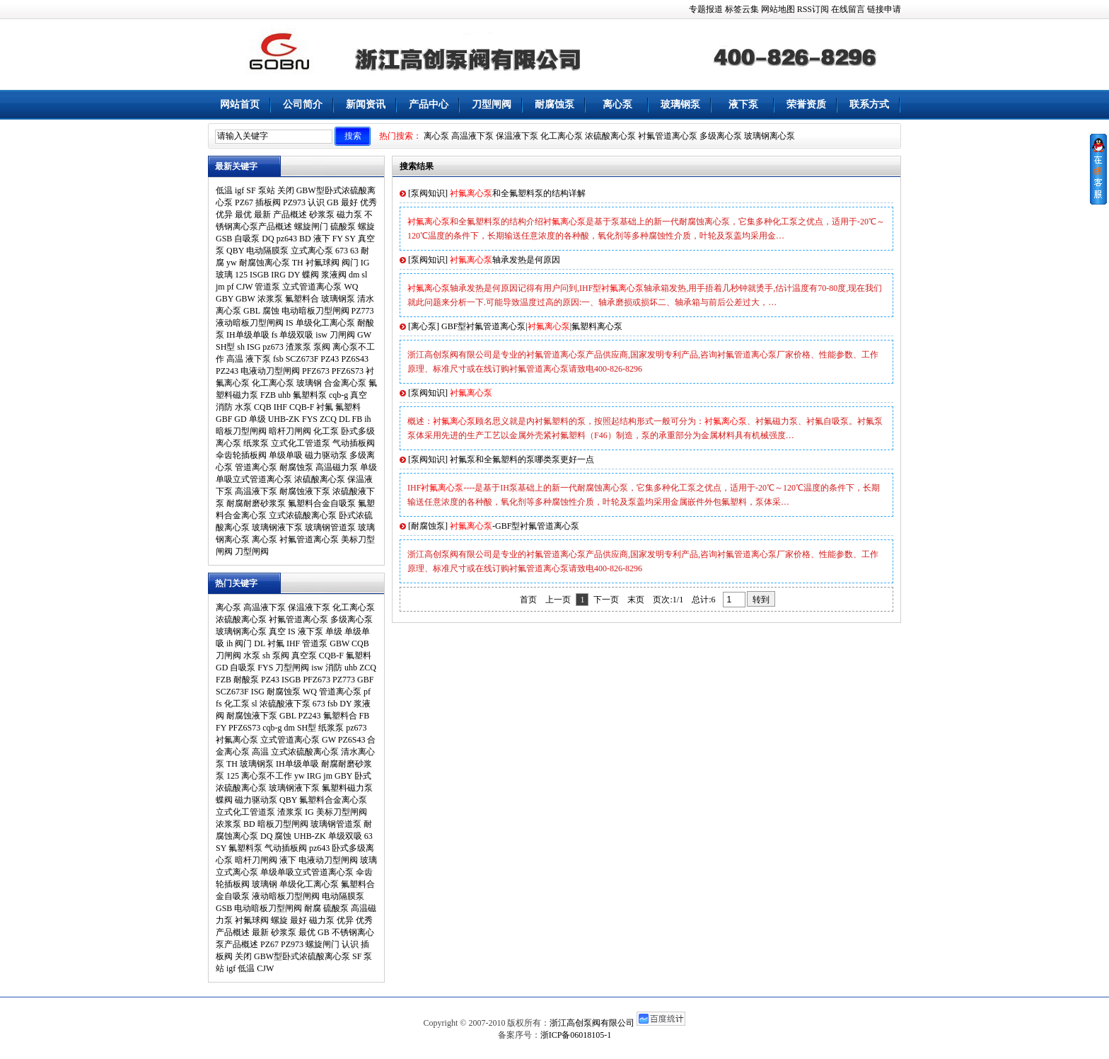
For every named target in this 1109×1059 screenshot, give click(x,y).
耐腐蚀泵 (554, 104)
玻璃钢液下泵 (277, 527)
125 (241, 275)
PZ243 (227, 371)
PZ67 (244, 202)
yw (231, 263)
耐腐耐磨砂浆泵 (256, 503)
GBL (251, 311)
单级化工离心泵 (325, 323)
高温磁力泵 (336, 467)
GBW (245, 299)
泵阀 (321, 347)
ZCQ (328, 419)
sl (364, 275)
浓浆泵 (270, 299)
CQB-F (301, 407)
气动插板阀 (353, 443)
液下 (321, 239)
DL (344, 419)
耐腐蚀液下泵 (304, 491)
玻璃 (224, 275)
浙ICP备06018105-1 (576, 1035)
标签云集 (742, 9)
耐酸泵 (246, 680)
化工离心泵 (561, 136)
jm (220, 287)
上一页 (558, 600)
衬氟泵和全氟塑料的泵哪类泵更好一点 (522, 459)
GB (333, 202)
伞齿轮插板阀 (241, 455)
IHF (280, 407)
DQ (268, 239)
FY (337, 239)
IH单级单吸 (247, 335)
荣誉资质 (806, 104)
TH (297, 263)
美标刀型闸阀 (341, 812)
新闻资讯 (365, 104)
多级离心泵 (720, 136)
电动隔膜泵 (267, 251)
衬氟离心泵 (237, 740)
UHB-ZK (284, 419)
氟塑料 (348, 407)
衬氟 (324, 407)
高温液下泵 (472, 136)
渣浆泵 (298, 347)
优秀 (368, 202)
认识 (316, 202)
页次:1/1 (668, 600)
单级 (257, 419)
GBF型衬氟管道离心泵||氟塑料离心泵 (531, 326)
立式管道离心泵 (312, 287)
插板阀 (268, 202)
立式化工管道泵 (300, 443)
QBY (235, 251)
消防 (224, 407)
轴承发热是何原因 (505, 260)
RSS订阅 (813, 9)
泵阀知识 (428, 193)
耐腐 (312, 908)
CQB (263, 407)
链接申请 (884, 9)
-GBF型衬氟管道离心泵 (514, 526)
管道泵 (267, 287)
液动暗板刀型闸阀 (250, 323)
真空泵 (304, 655)
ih (367, 419)
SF (250, 190)
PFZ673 (316, 371)
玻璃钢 (309, 383)
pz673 (272, 347)
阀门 (350, 263)
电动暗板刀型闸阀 (315, 311)
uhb (284, 395)
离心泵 (617, 104)
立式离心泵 (312, 251)
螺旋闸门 (311, 226)
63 (354, 251)
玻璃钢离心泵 (769, 136)
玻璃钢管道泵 (330, 527)
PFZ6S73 (348, 371)
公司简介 (303, 104)
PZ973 (294, 202)
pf (230, 287)
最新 (262, 214)
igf (239, 190)
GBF (224, 419)
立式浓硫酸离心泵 (303, 515)
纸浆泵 (256, 443)
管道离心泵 (256, 467)
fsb (278, 359)
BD (305, 239)
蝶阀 (310, 275)
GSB (224, 239)
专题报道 (706, 9)
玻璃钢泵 (680, 104)
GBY (224, 299)
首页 (528, 600)
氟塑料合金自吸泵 (322, 503)
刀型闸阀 (491, 104)
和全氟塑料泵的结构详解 (518, 193)
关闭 (285, 190)
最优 (243, 214)
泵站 (266, 190)
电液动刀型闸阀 (270, 371)
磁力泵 (349, 214)
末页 (635, 600)
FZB (268, 395)
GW (364, 335)
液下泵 (743, 104)
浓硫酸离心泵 (610, 136)
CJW (244, 287)
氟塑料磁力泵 (347, 788)
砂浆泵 (322, 214)
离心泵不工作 (266, 776)
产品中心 (428, 104)
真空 (358, 395)
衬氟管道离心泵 (667, 136)
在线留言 (848, 9)
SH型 (225, 347)
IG (365, 263)
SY (350, 239)
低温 (224, 190)
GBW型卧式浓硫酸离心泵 (302, 956)
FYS (310, 419)
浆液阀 (334, 275)
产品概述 (290, 214)
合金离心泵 (345, 383)
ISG (253, 347)
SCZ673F (302, 359)
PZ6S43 (354, 359)
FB (357, 419)
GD (240, 419)
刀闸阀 (342, 335)
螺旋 (366, 226)
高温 (234, 359)
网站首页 (240, 104)
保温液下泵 (517, 136)
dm (354, 275)
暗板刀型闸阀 (241, 431)
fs (275, 335)
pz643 (287, 239)
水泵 (243, 407)
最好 (349, 202)
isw (321, 335)
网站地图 (778, 9)
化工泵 (326, 431)
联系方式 (869, 104)
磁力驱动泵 (326, 455)
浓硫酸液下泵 (285, 704)
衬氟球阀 (322, 263)
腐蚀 (270, 311)
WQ (351, 287)
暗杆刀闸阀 (290, 431)
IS (290, 323)
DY (294, 275)
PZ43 (329, 359)
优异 (224, 214)
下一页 (606, 600)
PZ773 (363, 311)
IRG (278, 275)
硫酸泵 (343, 226)
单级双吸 (296, 335)
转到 (761, 600)
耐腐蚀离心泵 (264, 263)
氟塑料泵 (310, 395)
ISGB (259, 275)
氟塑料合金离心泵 (333, 800)
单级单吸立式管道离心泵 (307, 872)
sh (241, 347)
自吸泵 (247, 239)
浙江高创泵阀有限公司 (592, 1023)
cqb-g (338, 395)
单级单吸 (286, 455)
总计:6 (704, 600)
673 (341, 251)
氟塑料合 (302, 299)
